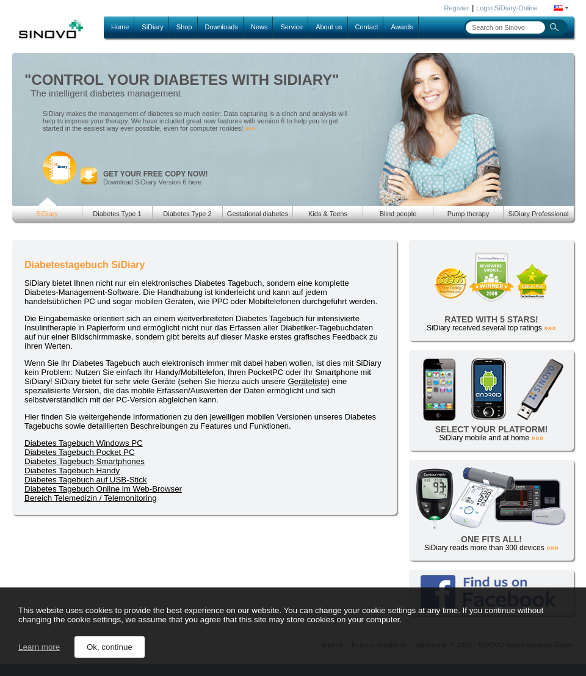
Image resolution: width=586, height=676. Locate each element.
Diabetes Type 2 (187, 213)
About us (329, 27)
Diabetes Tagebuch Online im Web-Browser (103, 488)
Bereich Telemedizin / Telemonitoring (90, 498)
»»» (250, 128)
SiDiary (152, 27)
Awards (402, 27)
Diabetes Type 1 (117, 213)
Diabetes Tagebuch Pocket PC (79, 452)
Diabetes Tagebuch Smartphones (84, 461)
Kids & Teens (327, 213)
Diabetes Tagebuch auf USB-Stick (85, 479)
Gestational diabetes (257, 213)
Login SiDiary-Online (507, 8)
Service (291, 27)
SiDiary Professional (538, 213)
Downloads (221, 27)
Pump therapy (468, 213)
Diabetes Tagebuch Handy (72, 470)
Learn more (39, 647)
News (259, 27)
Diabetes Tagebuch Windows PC (83, 443)
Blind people (398, 213)
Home (120, 27)
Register (456, 8)
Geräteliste (307, 381)
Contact (366, 27)
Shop (184, 27)
